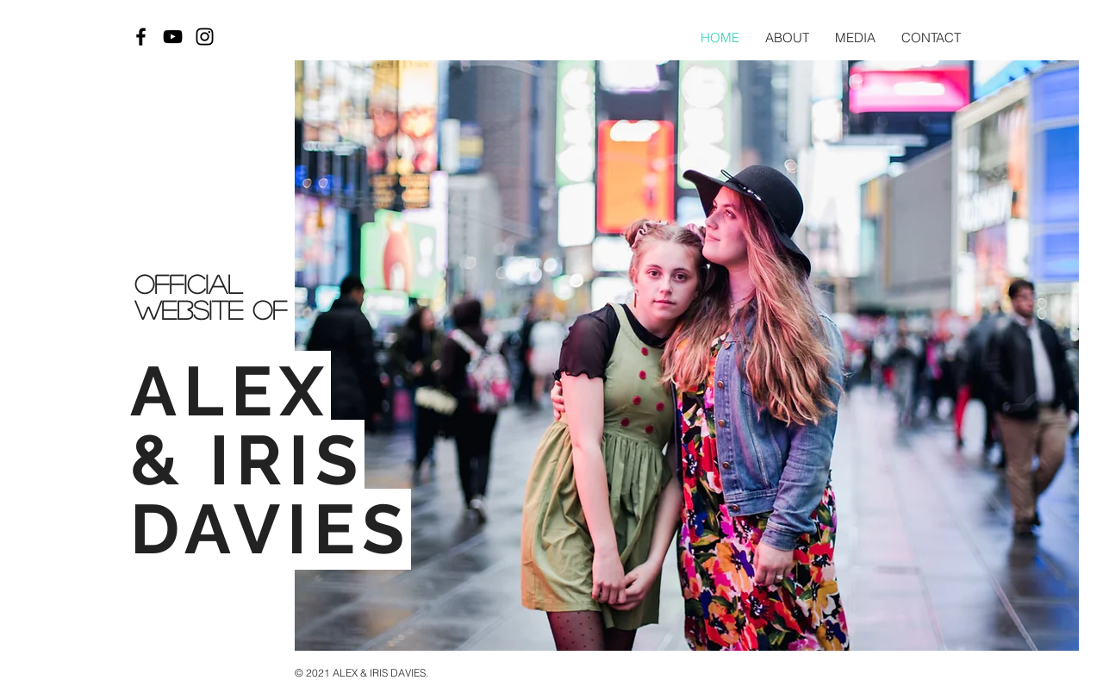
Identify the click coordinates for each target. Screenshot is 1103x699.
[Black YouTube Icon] (172, 36)
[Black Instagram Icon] (204, 36)
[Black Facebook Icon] (141, 36)
